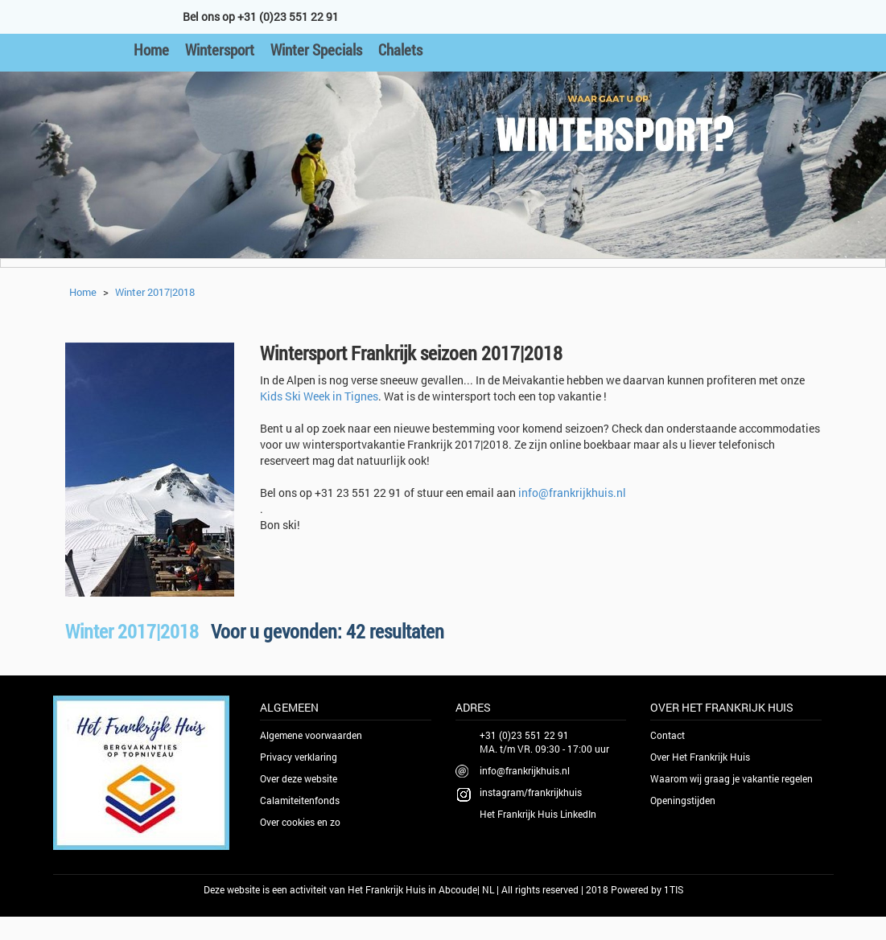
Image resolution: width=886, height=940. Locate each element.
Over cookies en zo (300, 821)
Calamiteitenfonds (300, 800)
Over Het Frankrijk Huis (700, 756)
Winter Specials (316, 49)
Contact (667, 735)
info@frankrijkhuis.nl (572, 492)
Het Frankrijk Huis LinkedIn (538, 813)
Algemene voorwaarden (311, 735)
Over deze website (298, 778)
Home (151, 49)
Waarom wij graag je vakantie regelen (731, 778)
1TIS (673, 889)
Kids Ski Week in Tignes (319, 396)
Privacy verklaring (298, 756)
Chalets (400, 49)
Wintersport (219, 49)
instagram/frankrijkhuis (531, 792)
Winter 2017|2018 (155, 292)
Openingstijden (682, 800)
